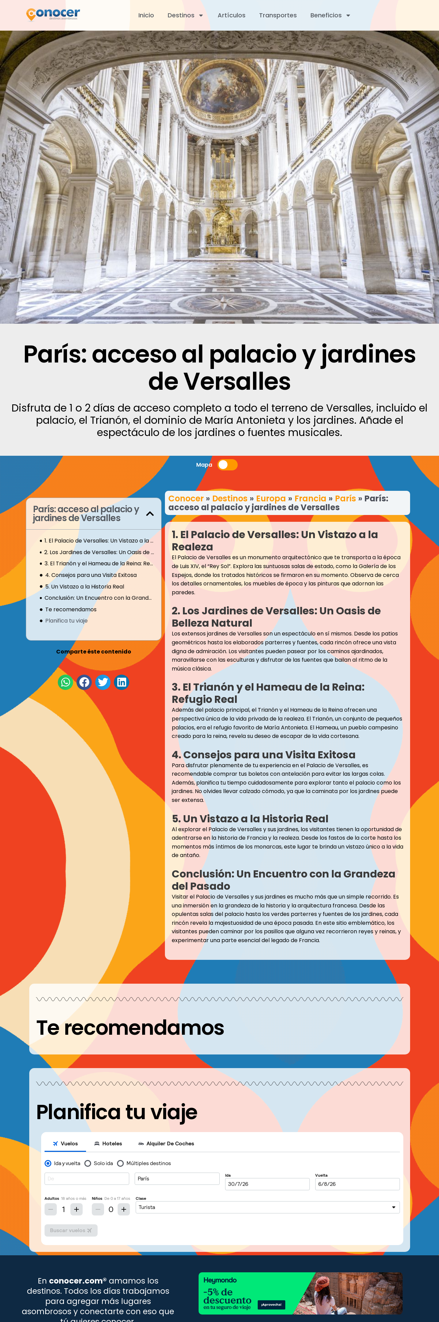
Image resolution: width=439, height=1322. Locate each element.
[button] (150, 513)
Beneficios (330, 15)
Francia (310, 498)
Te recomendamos (71, 609)
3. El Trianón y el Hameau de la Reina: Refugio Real (99, 563)
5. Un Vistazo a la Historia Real (84, 587)
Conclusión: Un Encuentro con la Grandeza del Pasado (99, 598)
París (345, 498)
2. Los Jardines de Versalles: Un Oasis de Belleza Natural (99, 552)
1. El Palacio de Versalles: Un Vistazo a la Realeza (99, 541)
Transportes (278, 15)
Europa (271, 498)
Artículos (232, 15)
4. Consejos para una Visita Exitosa (91, 575)
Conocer (186, 498)
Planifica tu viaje (66, 621)
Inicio (146, 15)
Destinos (186, 15)
